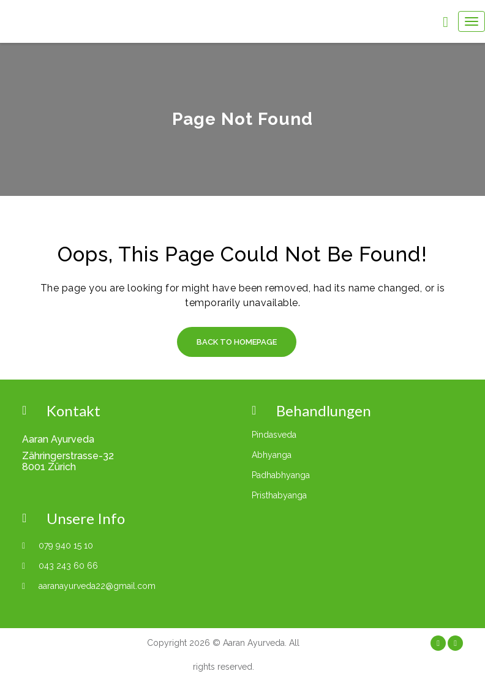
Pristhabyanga (279, 495)
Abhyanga (271, 455)
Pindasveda (274, 435)
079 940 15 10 (66, 545)
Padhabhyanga (281, 475)
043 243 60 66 (68, 566)
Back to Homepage (237, 342)
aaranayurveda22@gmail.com (97, 586)
